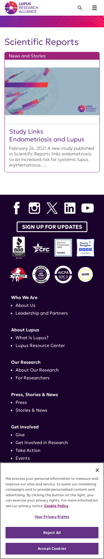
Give (20, 434)
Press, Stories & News (34, 394)
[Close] (97, 470)
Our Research (25, 362)
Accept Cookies (52, 548)
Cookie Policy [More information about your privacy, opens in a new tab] (56, 505)
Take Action (28, 450)
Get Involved (25, 427)
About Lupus (25, 329)
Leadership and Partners (42, 313)
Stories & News (31, 410)
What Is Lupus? (32, 337)
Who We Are (24, 297)
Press (21, 402)
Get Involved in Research (42, 442)
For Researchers (33, 377)
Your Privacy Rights (52, 516)
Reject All (52, 532)
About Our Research (37, 370)
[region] (52, 510)
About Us (25, 305)
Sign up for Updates (52, 226)
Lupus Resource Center (40, 345)
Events (23, 458)
